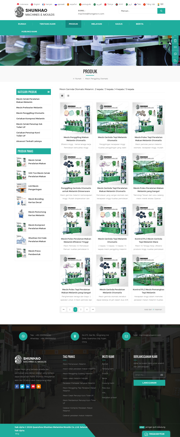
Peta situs (106, 388)
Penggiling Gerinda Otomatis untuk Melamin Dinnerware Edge (76, 190)
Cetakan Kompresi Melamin (30, 118)
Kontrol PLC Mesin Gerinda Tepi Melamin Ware (148, 240)
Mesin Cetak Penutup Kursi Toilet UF (78, 395)
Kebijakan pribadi (109, 397)
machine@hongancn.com (91, 13)
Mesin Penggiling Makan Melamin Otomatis (76, 139)
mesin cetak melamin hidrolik (75, 378)
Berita (139, 24)
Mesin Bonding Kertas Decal (36, 201)
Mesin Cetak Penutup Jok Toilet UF (29, 125)
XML (104, 393)
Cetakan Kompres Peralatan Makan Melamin (78, 409)
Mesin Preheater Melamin (29, 107)
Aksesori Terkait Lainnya (29, 141)
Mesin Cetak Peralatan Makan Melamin (28, 100)
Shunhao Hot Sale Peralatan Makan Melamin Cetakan (37, 240)
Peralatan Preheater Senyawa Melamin (79, 383)
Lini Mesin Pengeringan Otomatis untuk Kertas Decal (36, 188)
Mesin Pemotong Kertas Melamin (37, 214)
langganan (149, 382)
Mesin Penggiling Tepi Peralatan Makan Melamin (79, 389)
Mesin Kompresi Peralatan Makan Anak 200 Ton (37, 227)
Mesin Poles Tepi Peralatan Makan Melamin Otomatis (148, 139)
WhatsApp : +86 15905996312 (43, 338)
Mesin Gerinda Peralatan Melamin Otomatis (112, 291)
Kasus (118, 24)
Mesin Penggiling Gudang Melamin (78, 373)
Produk (73, 24)
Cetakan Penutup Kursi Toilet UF (28, 134)
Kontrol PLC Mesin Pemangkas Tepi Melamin (148, 291)
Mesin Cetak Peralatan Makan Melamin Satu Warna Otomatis (38, 162)
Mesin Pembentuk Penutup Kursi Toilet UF (79, 401)
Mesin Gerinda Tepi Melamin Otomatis (112, 139)
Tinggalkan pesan (153, 434)
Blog (17, 434)
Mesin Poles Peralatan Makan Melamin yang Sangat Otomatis (148, 190)
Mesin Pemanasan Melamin (74, 364)
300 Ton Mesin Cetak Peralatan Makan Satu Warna (39, 175)
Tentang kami (47, 24)
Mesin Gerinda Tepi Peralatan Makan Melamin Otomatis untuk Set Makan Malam (112, 190)
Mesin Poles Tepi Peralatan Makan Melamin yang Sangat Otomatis (76, 291)
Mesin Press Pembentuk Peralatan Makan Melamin (37, 253)
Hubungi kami (29, 31)
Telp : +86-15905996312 (40, 335)
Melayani (96, 24)
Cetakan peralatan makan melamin (77, 415)
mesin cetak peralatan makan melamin (79, 369)
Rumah (22, 24)
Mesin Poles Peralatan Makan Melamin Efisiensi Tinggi (76, 240)
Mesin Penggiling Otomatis (96, 79)
